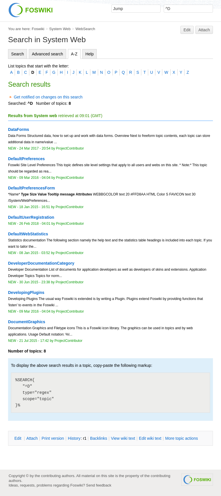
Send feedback (98, 485)
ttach (32, 438)
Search (17, 54)
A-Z (74, 54)
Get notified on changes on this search (48, 97)
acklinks (98, 438)
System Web (60, 29)
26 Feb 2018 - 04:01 (34, 224)
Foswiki (38, 29)
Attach (204, 30)
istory (74, 438)
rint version (53, 438)
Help (89, 54)
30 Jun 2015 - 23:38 (34, 282)
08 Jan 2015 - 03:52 (34, 253)
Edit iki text (150, 438)
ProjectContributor (70, 148)
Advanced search (47, 54)
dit (18, 438)
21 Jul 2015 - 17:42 (34, 341)
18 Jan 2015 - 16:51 (34, 207)
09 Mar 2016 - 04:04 (34, 178)
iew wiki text (123, 438)
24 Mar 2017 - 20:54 (34, 148)
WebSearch (85, 29)
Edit (187, 30)
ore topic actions (181, 438)
